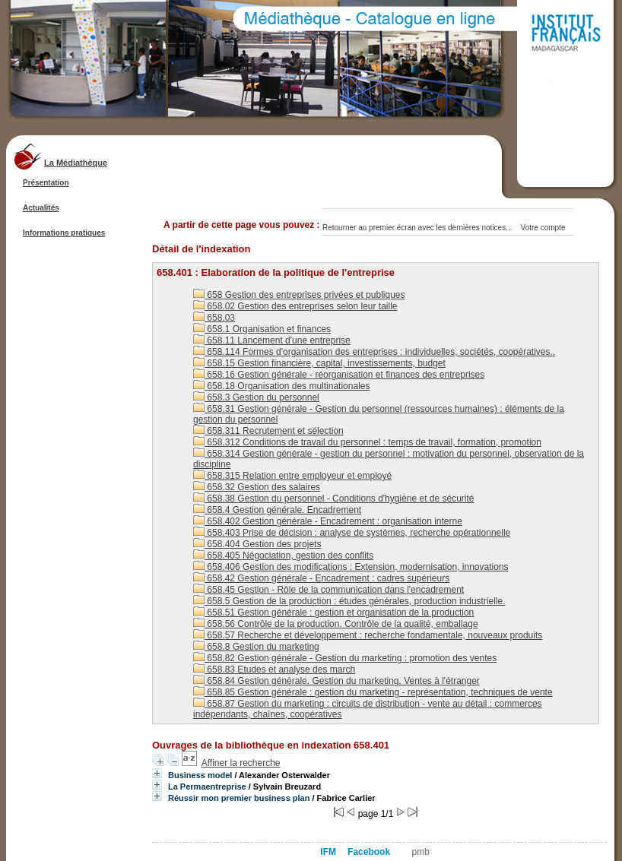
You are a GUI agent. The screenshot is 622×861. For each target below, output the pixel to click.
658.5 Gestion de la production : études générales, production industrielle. (349, 601)
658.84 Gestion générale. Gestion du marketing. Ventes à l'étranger (336, 681)
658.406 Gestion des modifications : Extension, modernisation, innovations (351, 567)
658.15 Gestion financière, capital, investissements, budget (319, 363)
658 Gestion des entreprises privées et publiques (299, 295)
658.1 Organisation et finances (262, 329)
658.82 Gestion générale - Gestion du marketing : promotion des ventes (345, 658)
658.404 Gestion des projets (257, 544)
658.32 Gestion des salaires (256, 487)
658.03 (214, 317)
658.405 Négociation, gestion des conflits (283, 555)
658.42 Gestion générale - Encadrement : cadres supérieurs (321, 578)
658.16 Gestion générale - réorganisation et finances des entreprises (338, 374)
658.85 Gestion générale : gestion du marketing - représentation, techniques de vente (373, 692)
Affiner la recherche (241, 763)
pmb (421, 852)
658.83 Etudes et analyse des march (274, 669)
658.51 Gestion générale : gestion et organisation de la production (333, 612)
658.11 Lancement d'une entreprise (272, 340)
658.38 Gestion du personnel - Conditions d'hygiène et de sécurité (333, 498)
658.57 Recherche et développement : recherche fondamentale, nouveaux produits (367, 635)
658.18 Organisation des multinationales (281, 386)
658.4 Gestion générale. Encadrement (277, 510)
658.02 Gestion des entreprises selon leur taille (295, 306)
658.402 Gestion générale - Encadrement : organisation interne (327, 521)
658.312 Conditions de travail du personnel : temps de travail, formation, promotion (367, 442)
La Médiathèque (75, 162)
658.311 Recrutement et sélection (268, 431)
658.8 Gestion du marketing (256, 646)
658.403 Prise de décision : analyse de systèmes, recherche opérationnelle (351, 532)
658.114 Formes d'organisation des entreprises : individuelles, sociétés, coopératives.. (374, 352)
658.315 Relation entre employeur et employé (292, 475)
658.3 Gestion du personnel (256, 397)
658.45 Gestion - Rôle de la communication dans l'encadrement (328, 589)
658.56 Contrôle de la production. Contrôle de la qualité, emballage (335, 624)
